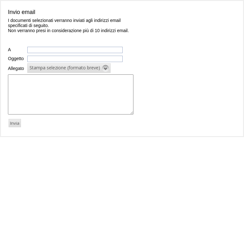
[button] (69, 68)
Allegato (16, 68)
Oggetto (16, 58)
